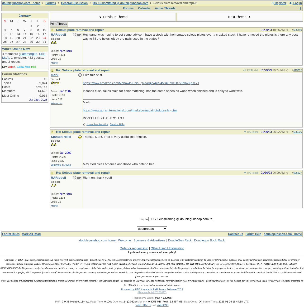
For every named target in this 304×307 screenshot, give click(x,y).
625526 (297, 131)
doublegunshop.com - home (21, 3)
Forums (50, 3)
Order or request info (134, 248)
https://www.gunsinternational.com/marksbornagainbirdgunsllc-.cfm (130, 110)
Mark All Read (31, 234)
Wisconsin (56, 103)
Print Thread (58, 23)
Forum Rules (10, 234)
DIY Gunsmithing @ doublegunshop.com (120, 3)
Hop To (144, 219)
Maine (54, 62)
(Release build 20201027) (152, 292)
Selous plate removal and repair (80, 30)
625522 (297, 70)
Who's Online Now (16, 49)
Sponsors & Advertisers (149, 240)
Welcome (124, 240)
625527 (297, 172)
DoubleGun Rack (180, 240)
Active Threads (165, 8)
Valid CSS (162, 305)
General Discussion (74, 3)
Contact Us (235, 234)
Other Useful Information (167, 248)
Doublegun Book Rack (209, 240)
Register (278, 3)
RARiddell (250, 70)
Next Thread (240, 17)
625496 (297, 30)
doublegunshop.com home (97, 240)
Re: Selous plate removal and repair (83, 70)
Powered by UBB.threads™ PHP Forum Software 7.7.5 (152, 289)
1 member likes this (97, 124)
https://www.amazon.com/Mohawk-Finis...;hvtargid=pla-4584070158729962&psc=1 (141, 83)
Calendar (144, 8)
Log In (295, 3)
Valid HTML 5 (143, 305)
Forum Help (253, 234)
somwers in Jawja (61, 164)
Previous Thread (113, 17)
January (25, 15)
